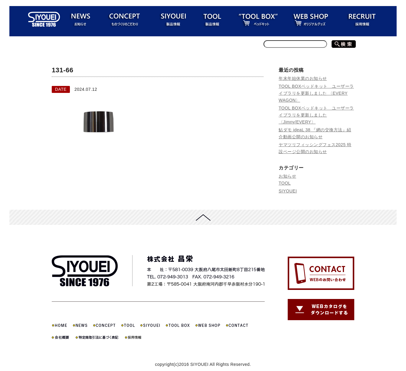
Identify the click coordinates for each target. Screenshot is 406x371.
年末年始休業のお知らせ (303, 78)
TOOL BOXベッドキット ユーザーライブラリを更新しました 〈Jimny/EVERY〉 (316, 115)
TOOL (285, 183)
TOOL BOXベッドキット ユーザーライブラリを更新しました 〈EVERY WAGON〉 (316, 93)
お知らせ (287, 176)
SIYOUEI (288, 191)
